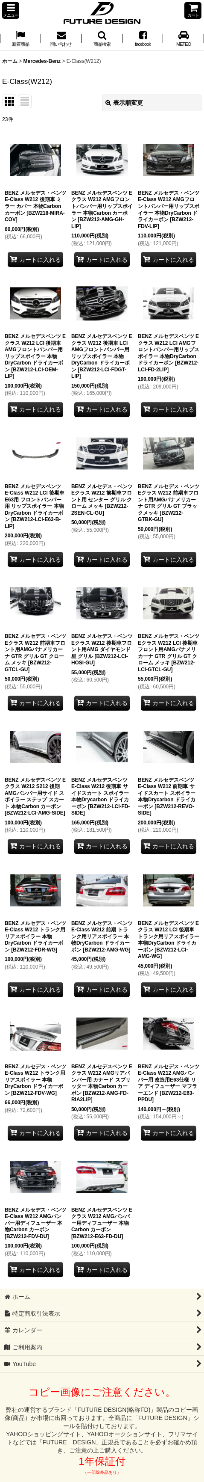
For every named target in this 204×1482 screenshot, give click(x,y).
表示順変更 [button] (124, 102)
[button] (10, 10)
